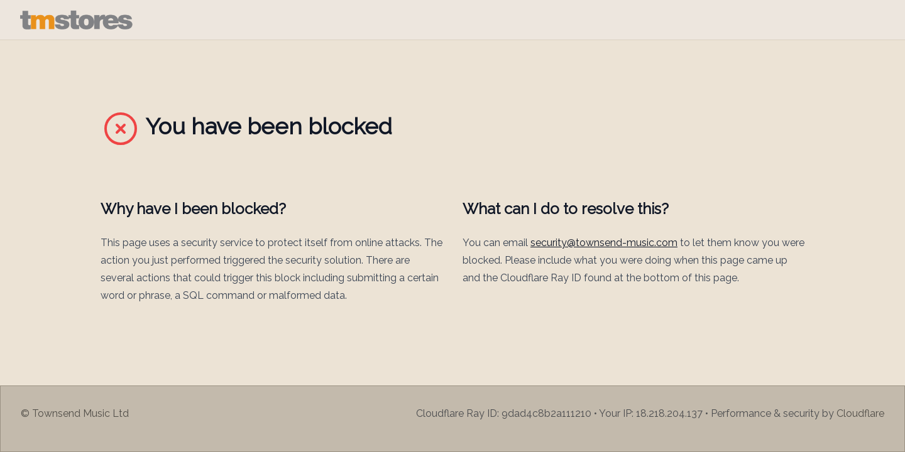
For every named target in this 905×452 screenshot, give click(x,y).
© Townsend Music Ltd (75, 413)
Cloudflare (860, 413)
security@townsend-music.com (603, 243)
